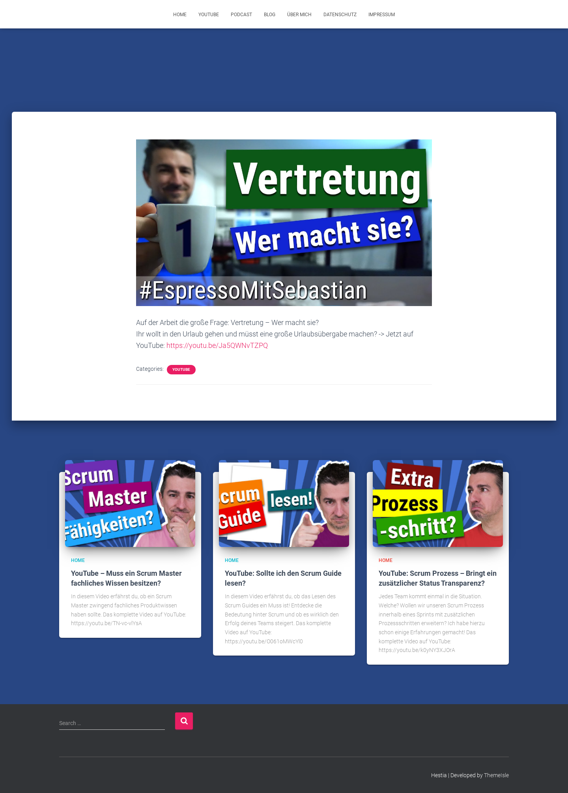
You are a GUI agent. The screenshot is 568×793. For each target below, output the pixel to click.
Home (180, 14)
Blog (269, 14)
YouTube (208, 14)
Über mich (299, 14)
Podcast (241, 14)
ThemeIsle (496, 775)
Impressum (381, 14)
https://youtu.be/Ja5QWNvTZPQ (217, 345)
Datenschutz (340, 14)
